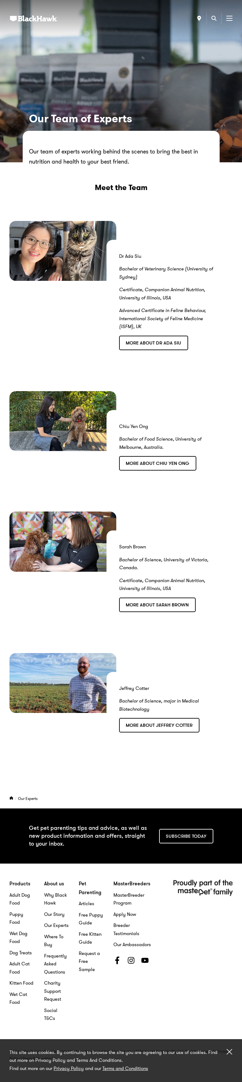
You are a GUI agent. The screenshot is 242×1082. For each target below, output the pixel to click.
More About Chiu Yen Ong (157, 463)
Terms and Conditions (125, 1068)
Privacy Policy (69, 1068)
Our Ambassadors (132, 944)
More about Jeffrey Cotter (159, 725)
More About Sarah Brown (157, 604)
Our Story (54, 914)
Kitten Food (21, 983)
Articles (86, 903)
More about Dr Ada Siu (153, 342)
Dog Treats (20, 952)
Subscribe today (186, 836)
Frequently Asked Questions (55, 963)
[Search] (214, 18)
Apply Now (124, 914)
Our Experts (27, 798)
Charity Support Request (52, 991)
